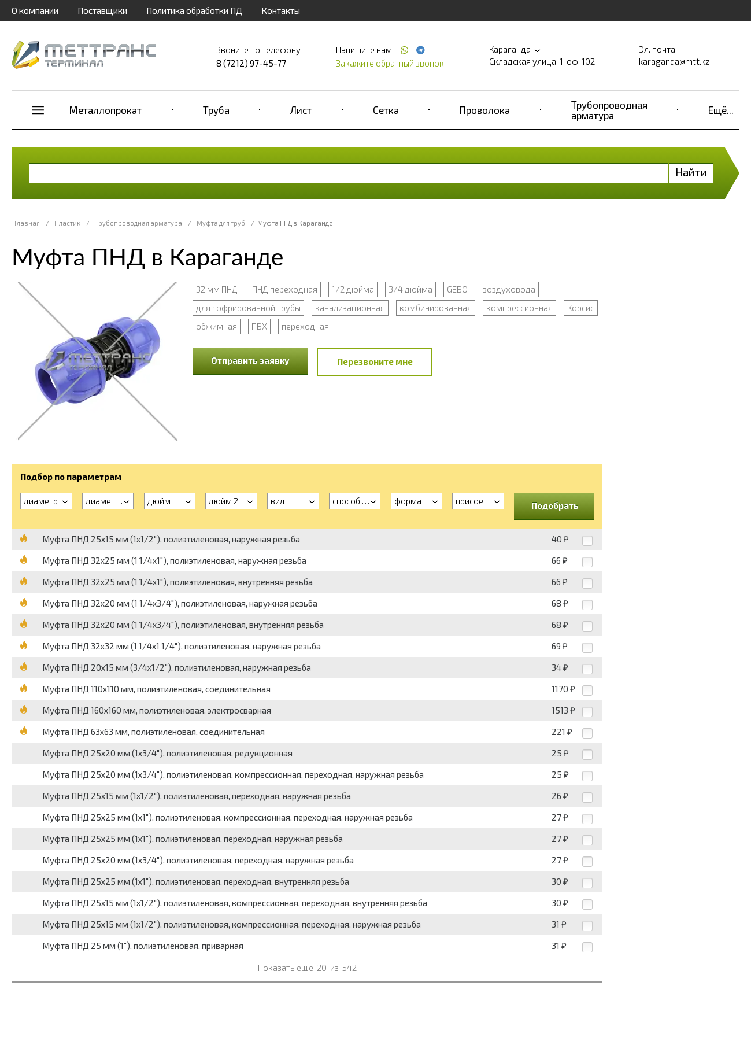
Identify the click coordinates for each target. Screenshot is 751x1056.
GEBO (457, 289)
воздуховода (508, 289)
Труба (216, 110)
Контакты (280, 10)
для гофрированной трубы (248, 307)
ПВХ (259, 326)
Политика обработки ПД (194, 10)
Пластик (67, 223)
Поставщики (102, 10)
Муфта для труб (221, 223)
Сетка (386, 110)
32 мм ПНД (217, 289)
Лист (301, 110)
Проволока (485, 110)
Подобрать (555, 505)
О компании (35, 10)
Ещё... (721, 110)
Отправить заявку (250, 360)
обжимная (216, 326)
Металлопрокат (105, 110)
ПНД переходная (284, 289)
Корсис (580, 307)
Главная (27, 223)
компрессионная (519, 307)
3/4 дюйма (410, 289)
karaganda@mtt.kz (674, 61)
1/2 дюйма (353, 289)
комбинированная (435, 307)
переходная (305, 326)
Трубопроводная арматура (609, 109)
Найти (691, 172)
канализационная (350, 307)
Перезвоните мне (375, 361)
